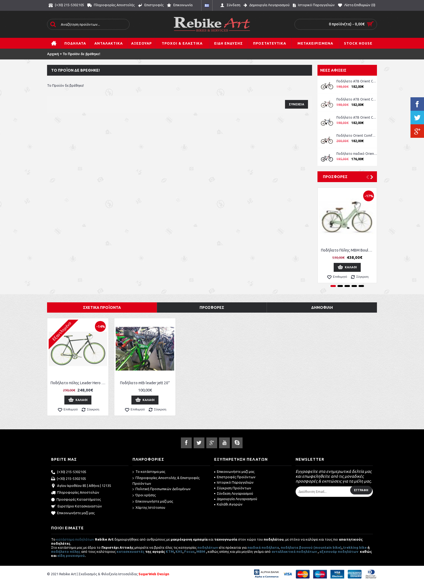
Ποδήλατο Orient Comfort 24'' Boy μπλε (356, 135)
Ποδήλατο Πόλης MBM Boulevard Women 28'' (348, 250)
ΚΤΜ (170, 551)
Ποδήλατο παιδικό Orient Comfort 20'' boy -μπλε (356, 153)
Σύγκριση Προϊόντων (232, 488)
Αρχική (53, 54)
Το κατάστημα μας (148, 472)
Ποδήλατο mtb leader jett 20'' (145, 383)
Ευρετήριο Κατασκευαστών (76, 506)
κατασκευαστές (130, 551)
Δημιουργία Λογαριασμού (235, 499)
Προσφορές (335, 177)
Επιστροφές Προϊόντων (235, 477)
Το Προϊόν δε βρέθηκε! (81, 54)
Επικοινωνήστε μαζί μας (73, 513)
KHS (179, 551)
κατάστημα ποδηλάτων (75, 539)
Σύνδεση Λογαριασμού (233, 493)
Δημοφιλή (322, 307)
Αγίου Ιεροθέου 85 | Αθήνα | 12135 (81, 486)
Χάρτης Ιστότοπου (148, 508)
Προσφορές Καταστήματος (76, 499)
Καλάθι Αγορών (228, 504)
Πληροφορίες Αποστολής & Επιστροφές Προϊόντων (166, 480)
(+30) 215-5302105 (68, 472)
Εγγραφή (361, 490)
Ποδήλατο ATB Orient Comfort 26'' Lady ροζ (356, 81)
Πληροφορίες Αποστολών (75, 492)
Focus (189, 551)
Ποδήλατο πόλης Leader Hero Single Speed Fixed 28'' (79, 383)
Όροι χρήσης (144, 495)
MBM (200, 551)
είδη (61, 555)
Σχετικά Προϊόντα (102, 307)
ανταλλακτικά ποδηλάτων (294, 551)
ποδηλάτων (207, 547)
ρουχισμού (75, 555)
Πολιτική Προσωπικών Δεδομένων (161, 489)
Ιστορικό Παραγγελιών (234, 482)
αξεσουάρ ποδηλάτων (339, 551)
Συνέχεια (296, 104)
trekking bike (355, 547)
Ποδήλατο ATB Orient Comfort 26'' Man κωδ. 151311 (356, 99)
